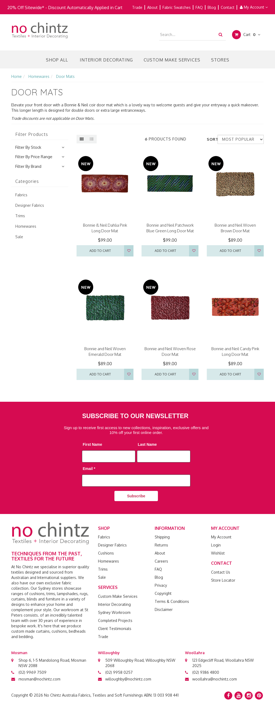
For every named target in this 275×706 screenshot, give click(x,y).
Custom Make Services (172, 60)
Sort (210, 139)
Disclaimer (164, 609)
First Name (92, 444)
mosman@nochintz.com (39, 679)
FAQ (199, 7)
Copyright (163, 593)
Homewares (108, 561)
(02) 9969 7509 (32, 672)
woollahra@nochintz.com (214, 679)
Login (216, 545)
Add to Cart (100, 251)
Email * (89, 468)
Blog (212, 7)
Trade (137, 7)
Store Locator (223, 580)
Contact (227, 7)
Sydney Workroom (114, 612)
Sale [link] (19, 236)
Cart (246, 34)
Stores (220, 60)
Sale (102, 577)
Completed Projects (115, 620)
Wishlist (218, 553)
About (152, 7)
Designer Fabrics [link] (29, 205)
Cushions (106, 553)
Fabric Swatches (176, 7)
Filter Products (31, 134)
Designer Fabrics (112, 545)
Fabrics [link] (21, 195)
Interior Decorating (106, 60)
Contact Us (220, 572)
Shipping (162, 537)
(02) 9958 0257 (119, 672)
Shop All (57, 60)
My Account (254, 7)
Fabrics (104, 537)
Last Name (147, 444)
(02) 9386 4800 (205, 672)
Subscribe (136, 496)
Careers (161, 561)
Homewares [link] (25, 226)
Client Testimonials (114, 628)
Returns (161, 545)
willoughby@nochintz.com (128, 679)
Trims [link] (20, 215)
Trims (103, 569)
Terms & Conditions (172, 601)
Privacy (161, 585)
